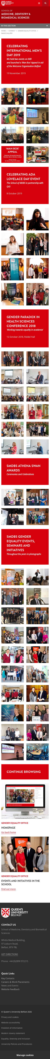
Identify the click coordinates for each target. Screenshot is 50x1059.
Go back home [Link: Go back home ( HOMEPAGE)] (8, 832)
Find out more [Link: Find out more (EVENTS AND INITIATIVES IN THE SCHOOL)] (8, 889)
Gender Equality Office (27, 31)
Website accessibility (10, 1022)
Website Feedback (10, 989)
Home (3, 31)
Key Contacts (7, 978)
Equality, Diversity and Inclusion (15, 1038)
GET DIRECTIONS (9, 954)
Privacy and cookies (10, 1017)
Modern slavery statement (13, 1033)
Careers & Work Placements (15, 982)
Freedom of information (12, 1028)
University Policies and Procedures (16, 1044)
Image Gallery (6, 33)
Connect (11, 31)
